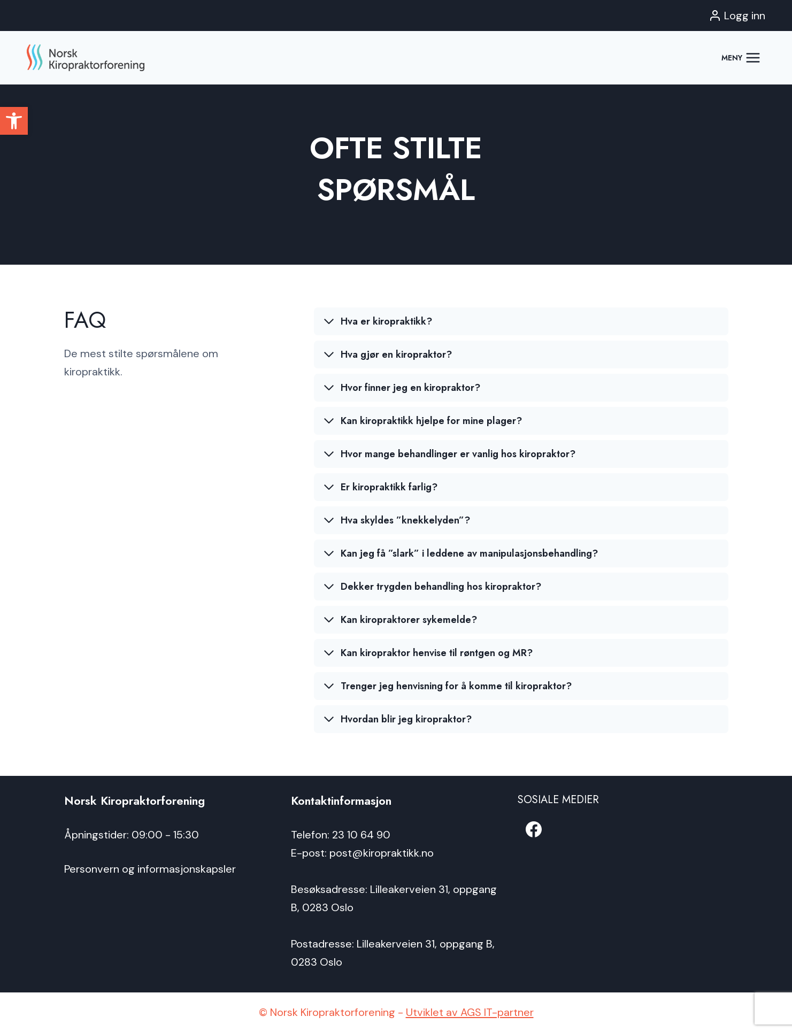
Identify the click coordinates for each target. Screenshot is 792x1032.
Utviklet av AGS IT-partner (470, 1012)
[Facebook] (534, 829)
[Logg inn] (737, 15)
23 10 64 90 (361, 835)
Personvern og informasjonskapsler (150, 869)
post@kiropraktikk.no (381, 853)
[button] (14, 121)
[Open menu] (741, 57)
